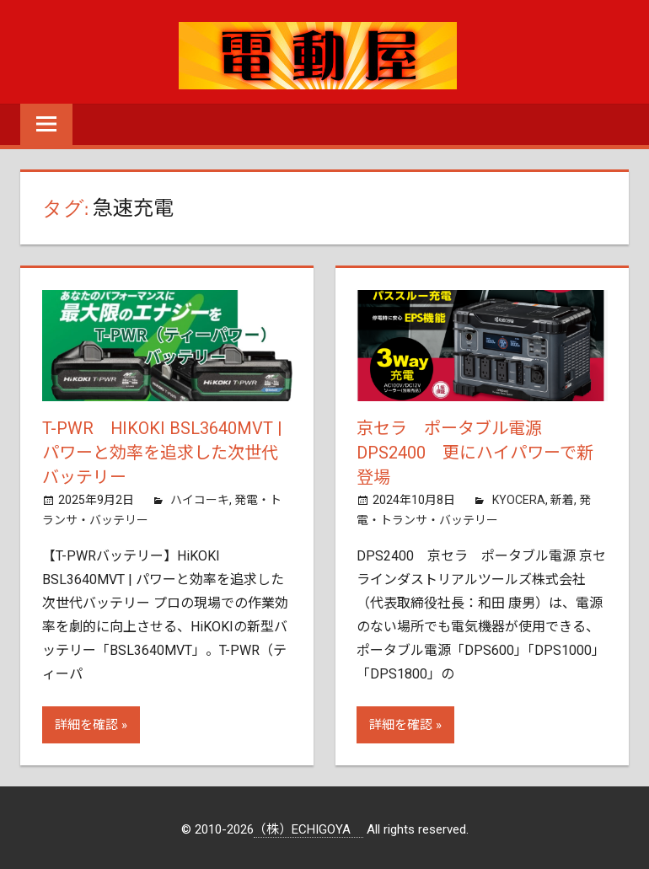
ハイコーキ (199, 497)
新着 (562, 497)
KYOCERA (518, 497)
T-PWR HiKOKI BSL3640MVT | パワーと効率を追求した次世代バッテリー (162, 451)
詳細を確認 (86, 722)
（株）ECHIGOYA (308, 826)
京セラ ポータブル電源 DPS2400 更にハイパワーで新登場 (475, 451)
